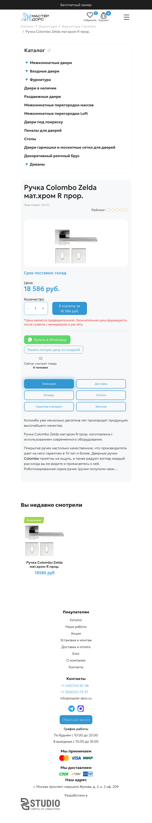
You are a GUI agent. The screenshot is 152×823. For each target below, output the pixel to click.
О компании (76, 660)
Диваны (35, 164)
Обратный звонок (76, 719)
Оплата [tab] (101, 395)
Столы (30, 139)
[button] (103, 15)
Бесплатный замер (76, 5)
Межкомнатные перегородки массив (59, 105)
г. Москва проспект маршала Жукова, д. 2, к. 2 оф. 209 (75, 787)
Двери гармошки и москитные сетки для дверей (69, 147)
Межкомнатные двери (48, 62)
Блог (76, 654)
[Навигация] (126, 17)
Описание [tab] (49, 384)
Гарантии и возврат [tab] (49, 406)
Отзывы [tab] (49, 395)
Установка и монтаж (76, 640)
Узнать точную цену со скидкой (54, 349)
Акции (76, 634)
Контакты (76, 667)
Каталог (76, 620)
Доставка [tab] (101, 384)
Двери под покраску (43, 122)
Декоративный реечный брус (52, 155)
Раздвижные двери (42, 96)
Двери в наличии (40, 88)
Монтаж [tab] (101, 406)
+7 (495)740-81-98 (74, 686)
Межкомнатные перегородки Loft (56, 113)
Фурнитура (38, 79)
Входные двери (42, 71)
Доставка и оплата (76, 647)
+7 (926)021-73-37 (74, 692)
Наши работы (76, 627)
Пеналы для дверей (43, 130)
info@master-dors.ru (76, 698)
